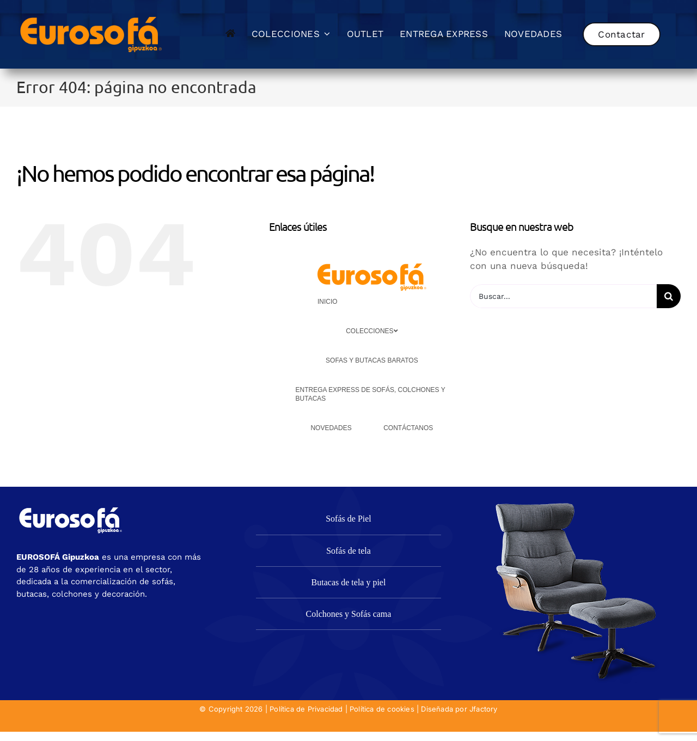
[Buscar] (669, 296)
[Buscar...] (563, 296)
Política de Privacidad (306, 709)
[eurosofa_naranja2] (91, 15)
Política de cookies (382, 709)
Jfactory (483, 709)
